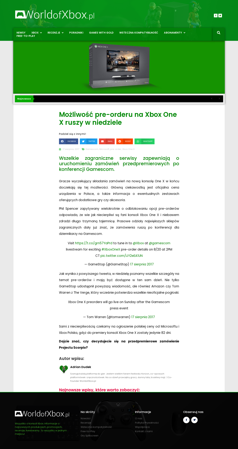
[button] (68, 141)
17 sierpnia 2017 (142, 264)
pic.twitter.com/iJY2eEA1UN (121, 256)
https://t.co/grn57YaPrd (93, 243)
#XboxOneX (110, 249)
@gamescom (159, 243)
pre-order (115, 149)
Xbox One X (128, 149)
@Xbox (138, 243)
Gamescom (91, 149)
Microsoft (104, 149)
